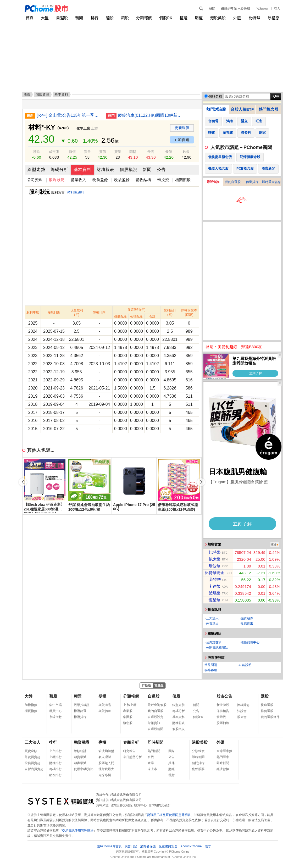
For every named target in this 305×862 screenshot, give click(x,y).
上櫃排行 (55, 757)
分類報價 (144, 17)
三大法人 (212, 618)
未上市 (152, 769)
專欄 (102, 742)
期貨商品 (104, 705)
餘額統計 (80, 751)
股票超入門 (106, 763)
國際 (171, 751)
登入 (277, 8)
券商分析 (131, 742)
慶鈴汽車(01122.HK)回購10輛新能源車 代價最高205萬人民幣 (150, 115)
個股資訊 (42, 94)
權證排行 (80, 717)
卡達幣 (214, 586)
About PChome (191, 846)
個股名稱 (215, 96)
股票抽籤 (223, 723)
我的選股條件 (270, 717)
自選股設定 (155, 717)
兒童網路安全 (168, 846)
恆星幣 (214, 600)
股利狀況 (57, 180)
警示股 (221, 717)
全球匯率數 (224, 751)
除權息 (273, 17)
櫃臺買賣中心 (250, 642)
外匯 (237, 17)
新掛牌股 (223, 705)
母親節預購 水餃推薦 (235, 8)
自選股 (62, 17)
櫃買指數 (31, 711)
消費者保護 (148, 846)
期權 (199, 17)
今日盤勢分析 (132, 757)
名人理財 (104, 757)
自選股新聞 (155, 729)
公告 (161, 169)
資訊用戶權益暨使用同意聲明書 (169, 815)
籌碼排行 (55, 769)
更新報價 (182, 128)
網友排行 (55, 775)
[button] (201, 482)
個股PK (165, 17)
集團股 (127, 717)
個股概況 (128, 169)
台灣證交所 (214, 642)
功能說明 (245, 665)
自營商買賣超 (34, 769)
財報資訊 (154, 723)
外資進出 (212, 623)
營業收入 (78, 180)
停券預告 (223, 711)
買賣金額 (31, 751)
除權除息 (243, 705)
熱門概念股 (268, 109)
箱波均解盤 (106, 751)
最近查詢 (213, 182)
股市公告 (224, 696)
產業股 (127, 711)
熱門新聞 (154, 751)
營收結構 (143, 180)
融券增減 (80, 763)
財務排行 (55, 763)
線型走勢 (36, 169)
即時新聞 (155, 742)
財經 (171, 769)
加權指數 (31, 705)
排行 (94, 17)
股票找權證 (82, 705)
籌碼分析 (59, 169)
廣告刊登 (131, 846)
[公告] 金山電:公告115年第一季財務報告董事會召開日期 (69, 115)
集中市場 (55, 705)
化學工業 (83, 128)
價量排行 (252, 182)
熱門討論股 (216, 109)
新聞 (212, 8)
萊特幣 (215, 579)
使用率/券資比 (83, 769)
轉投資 (163, 180)
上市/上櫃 (129, 705)
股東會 (242, 717)
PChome (262, 8)
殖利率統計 (75, 192)
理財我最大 (106, 769)
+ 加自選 (182, 139)
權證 (183, 17)
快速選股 (267, 705)
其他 (171, 763)
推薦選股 (267, 711)
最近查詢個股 (157, 705)
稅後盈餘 (122, 180)
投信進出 (247, 623)
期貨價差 (104, 711)
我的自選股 (233, 182)
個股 (176, 696)
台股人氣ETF (242, 109)
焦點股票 (198, 769)
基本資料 (82, 169)
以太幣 (215, 559)
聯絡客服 (210, 670)
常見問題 (210, 665)
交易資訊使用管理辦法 (77, 830)
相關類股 (183, 180)
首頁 (30, 17)
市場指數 (55, 717)
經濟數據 (223, 769)
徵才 (208, 846)
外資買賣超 (32, 757)
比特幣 (254, 17)
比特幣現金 (214, 572)
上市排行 (55, 751)
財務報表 (105, 169)
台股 (151, 757)
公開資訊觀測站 (217, 647)
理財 (171, 775)
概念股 (127, 723)
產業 (151, 763)
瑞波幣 (214, 566)
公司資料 (35, 180)
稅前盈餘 (100, 180)
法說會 (242, 711)
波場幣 (215, 593)
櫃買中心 (55, 711)
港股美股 (218, 17)
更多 (274, 544)
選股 (110, 17)
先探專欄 (104, 775)
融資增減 (80, 757)
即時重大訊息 (271, 182)
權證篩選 (80, 711)
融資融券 (247, 618)
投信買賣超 (32, 763)
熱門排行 (198, 763)
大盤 (45, 17)
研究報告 (129, 751)
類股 (125, 17)
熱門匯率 (223, 757)
